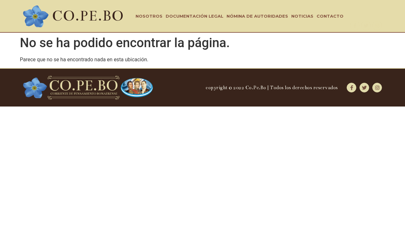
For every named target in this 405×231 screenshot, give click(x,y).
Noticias (302, 16)
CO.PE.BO (88, 15)
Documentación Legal (194, 16)
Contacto (330, 16)
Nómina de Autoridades (257, 16)
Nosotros (149, 16)
